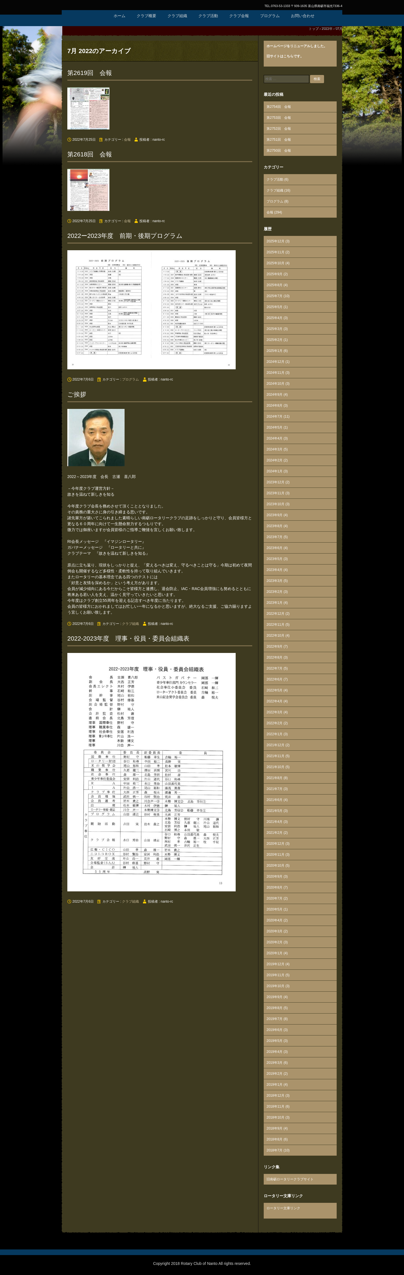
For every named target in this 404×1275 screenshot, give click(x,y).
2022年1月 (275, 734)
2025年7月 (275, 296)
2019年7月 (275, 1019)
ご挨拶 (76, 394)
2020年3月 (275, 931)
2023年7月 (275, 537)
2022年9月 (275, 646)
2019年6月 (275, 1030)
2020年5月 (275, 909)
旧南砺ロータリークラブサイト (290, 1179)
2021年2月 (275, 833)
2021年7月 (275, 789)
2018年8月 (275, 1139)
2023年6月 (275, 548)
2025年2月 (275, 340)
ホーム (119, 15)
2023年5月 (275, 559)
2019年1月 (275, 1085)
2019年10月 (275, 986)
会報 (127, 140)
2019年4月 (275, 1052)
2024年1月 (275, 471)
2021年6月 (275, 800)
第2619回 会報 (89, 72)
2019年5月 (275, 1041)
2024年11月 (275, 373)
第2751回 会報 (279, 140)
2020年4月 (275, 920)
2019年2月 (275, 1074)
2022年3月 (275, 712)
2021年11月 (275, 756)
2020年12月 (275, 844)
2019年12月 (275, 964)
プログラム (270, 15)
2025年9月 (275, 274)
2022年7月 (275, 668)
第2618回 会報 (89, 154)
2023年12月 (275, 482)
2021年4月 (275, 822)
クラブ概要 (146, 15)
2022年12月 (275, 614)
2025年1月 (275, 351)
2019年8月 (275, 1008)
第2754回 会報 (279, 107)
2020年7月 (275, 898)
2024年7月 (275, 416)
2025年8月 (275, 285)
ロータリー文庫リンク (283, 1208)
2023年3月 (275, 581)
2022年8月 (275, 657)
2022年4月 (275, 701)
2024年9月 (275, 395)
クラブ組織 (177, 15)
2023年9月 (275, 515)
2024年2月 (275, 460)
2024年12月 (275, 362)
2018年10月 (275, 1117)
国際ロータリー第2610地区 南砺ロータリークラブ (84, 22)
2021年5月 (275, 811)
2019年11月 (275, 975)
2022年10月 (275, 636)
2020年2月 (275, 942)
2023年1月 (275, 603)
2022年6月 (275, 679)
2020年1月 (275, 953)
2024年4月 (275, 438)
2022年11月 (275, 625)
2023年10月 (275, 504)
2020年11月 (275, 855)
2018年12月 (275, 1096)
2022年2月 (275, 723)
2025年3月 (275, 329)
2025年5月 (275, 307)
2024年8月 (275, 405)
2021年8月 (275, 778)
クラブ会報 (239, 15)
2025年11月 (275, 252)
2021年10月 (275, 767)
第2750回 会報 (279, 150)
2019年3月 (275, 1063)
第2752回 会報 (279, 129)
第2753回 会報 (279, 118)
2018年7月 (275, 1150)
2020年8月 (275, 887)
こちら (288, 56)
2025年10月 (275, 263)
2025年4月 (275, 318)
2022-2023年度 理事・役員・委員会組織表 (128, 638)
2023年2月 (275, 592)
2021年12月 (275, 745)
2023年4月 (275, 570)
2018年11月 (275, 1106)
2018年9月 (275, 1128)
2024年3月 (275, 449)
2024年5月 (275, 427)
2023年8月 (275, 526)
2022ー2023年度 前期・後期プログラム (125, 235)
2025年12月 (275, 241)
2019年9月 (275, 997)
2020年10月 (275, 866)
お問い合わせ (303, 15)
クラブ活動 (208, 15)
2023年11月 (275, 493)
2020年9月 (275, 876)
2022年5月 (275, 690)
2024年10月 (275, 384)
